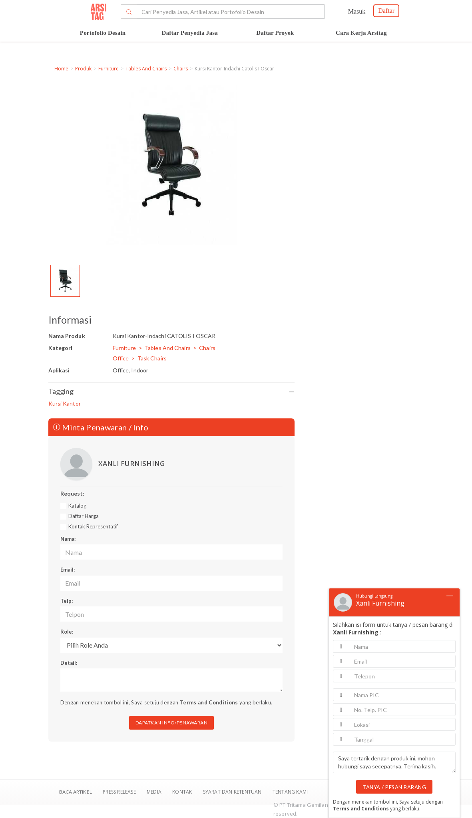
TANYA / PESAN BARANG (394, 787)
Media (155, 791)
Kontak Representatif (93, 526)
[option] (65, 281)
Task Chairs (152, 358)
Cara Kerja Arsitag (361, 33)
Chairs (180, 68)
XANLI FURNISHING (131, 463)
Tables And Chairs (146, 68)
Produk (83, 68)
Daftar (386, 10)
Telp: (66, 601)
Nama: (68, 539)
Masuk (357, 11)
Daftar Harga (83, 516)
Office (121, 358)
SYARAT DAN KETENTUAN (233, 791)
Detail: (68, 663)
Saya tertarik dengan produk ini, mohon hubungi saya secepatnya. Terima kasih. (394, 762)
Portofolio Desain (103, 33)
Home (61, 68)
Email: (67, 569)
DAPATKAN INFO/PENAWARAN (171, 723)
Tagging (171, 391)
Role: (66, 631)
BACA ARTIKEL (75, 792)
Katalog (77, 505)
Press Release (119, 791)
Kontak (182, 791)
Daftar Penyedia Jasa (190, 33)
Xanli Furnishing (380, 603)
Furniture (108, 68)
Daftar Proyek (275, 33)
